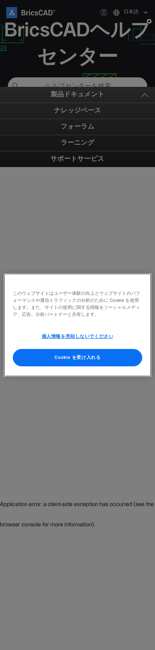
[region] (77, 325)
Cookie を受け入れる (78, 357)
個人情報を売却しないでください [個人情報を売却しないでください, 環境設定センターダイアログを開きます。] (78, 336)
